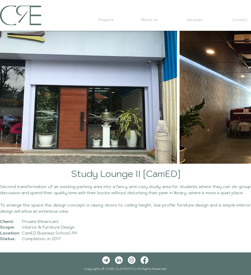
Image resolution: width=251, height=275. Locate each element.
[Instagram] (131, 260)
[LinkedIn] (119, 260)
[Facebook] (144, 260)
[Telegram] (106, 260)
